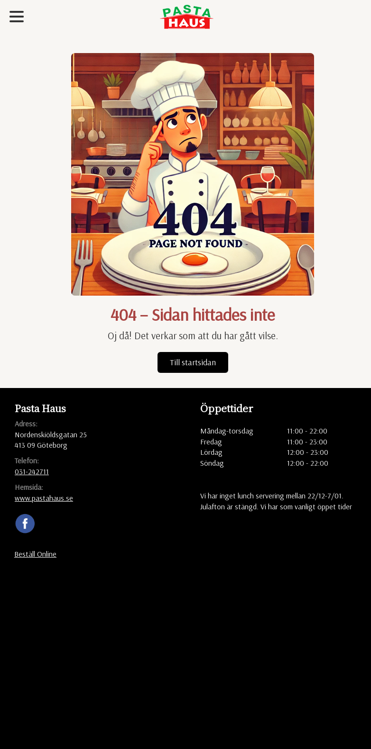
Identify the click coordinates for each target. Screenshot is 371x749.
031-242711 (32, 471)
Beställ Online (35, 554)
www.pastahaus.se (44, 498)
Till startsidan (193, 362)
